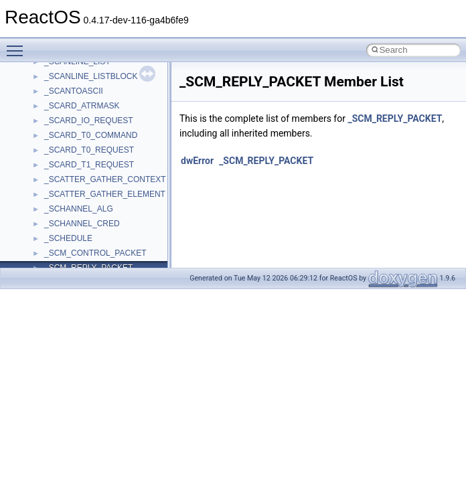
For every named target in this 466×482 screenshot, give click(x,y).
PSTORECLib (69, 71)
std (49, 174)
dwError (197, 160)
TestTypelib (64, 233)
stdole (55, 189)
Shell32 (57, 145)
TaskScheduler (70, 219)
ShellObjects (66, 160)
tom (51, 263)
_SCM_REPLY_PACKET (394, 118)
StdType (59, 204)
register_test (66, 101)
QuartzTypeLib (70, 86)
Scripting (60, 115)
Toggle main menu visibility (18, 45)
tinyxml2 (59, 248)
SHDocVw (62, 130)
